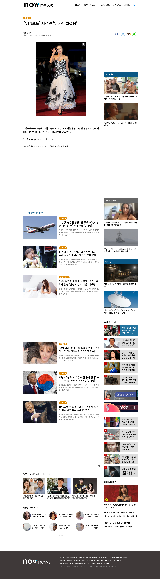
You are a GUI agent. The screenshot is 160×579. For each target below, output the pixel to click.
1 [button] (59, 535)
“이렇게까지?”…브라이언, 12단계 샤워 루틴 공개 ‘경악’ (65, 527)
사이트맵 (124, 557)
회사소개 (68, 557)
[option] (34, 489)
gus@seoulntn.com (43, 139)
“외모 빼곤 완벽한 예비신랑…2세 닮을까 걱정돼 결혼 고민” (33, 497)
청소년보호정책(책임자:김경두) (98, 557)
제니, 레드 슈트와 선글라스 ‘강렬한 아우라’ (66, 515)
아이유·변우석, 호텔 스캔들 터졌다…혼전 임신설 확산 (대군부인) (85, 497)
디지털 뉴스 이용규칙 (115, 557)
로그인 (62, 557)
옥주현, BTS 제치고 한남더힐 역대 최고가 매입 (39, 516)
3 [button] (62, 535)
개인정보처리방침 (84, 557)
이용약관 (74, 557)
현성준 (25, 33)
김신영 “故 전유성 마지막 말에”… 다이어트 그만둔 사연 (92, 516)
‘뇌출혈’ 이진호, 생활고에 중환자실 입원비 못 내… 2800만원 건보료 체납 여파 (59, 497)
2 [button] (61, 535)
